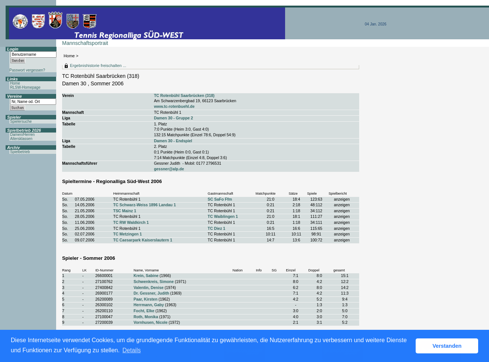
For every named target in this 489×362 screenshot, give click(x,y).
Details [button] (131, 350)
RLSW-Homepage (25, 87)
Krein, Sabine (146, 276)
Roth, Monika (146, 317)
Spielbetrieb (20, 152)
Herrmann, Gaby (149, 305)
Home (69, 56)
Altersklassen (21, 139)
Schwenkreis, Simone (154, 282)
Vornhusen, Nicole (151, 322)
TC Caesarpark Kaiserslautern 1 (142, 240)
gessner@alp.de (169, 169)
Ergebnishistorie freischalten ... (98, 65)
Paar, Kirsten (146, 299)
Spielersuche (21, 121)
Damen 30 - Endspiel (173, 141)
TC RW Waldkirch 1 (131, 222)
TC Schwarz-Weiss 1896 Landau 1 (144, 205)
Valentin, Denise (148, 288)
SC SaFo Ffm (220, 199)
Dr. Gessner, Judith (151, 293)
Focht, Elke (144, 311)
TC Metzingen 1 (127, 234)
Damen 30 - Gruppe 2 (173, 118)
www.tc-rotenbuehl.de (174, 106)
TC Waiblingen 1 (223, 217)
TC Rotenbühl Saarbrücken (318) (184, 96)
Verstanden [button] (447, 346)
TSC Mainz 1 (124, 211)
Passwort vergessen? (27, 70)
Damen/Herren (22, 135)
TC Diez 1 (216, 228)
